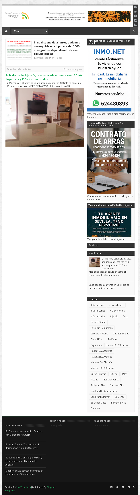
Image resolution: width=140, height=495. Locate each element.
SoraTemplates (23, 487)
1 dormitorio (97, 305)
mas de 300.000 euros (102, 368)
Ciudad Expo (97, 339)
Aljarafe (114, 316)
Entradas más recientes (19, 69)
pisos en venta (110, 379)
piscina (94, 379)
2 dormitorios (116, 305)
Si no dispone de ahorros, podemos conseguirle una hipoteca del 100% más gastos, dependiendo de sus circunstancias (57, 48)
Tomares (95, 408)
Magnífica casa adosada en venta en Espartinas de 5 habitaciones (108, 273)
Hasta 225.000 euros (101, 356)
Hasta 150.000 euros (101, 351)
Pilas (124, 374)
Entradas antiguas (72, 69)
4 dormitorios (117, 310)
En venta (112, 339)
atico (125, 316)
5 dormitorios (98, 316)
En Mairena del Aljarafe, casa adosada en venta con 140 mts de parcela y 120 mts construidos (44, 77)
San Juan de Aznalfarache (104, 391)
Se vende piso (118, 402)
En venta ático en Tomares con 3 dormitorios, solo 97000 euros (22, 446)
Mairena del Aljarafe (101, 362)
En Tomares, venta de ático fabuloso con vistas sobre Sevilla (24, 433)
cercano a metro (99, 333)
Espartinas (96, 345)
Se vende (120, 397)
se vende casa (98, 402)
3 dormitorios (98, 310)
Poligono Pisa (98, 385)
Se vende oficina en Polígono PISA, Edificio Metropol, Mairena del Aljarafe (23, 461)
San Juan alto (117, 385)
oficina (114, 374)
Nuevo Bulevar (98, 374)
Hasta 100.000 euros (117, 345)
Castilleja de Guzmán (102, 328)
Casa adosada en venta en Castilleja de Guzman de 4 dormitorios (109, 286)
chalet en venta (121, 333)
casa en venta (98, 322)
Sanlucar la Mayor (100, 397)
